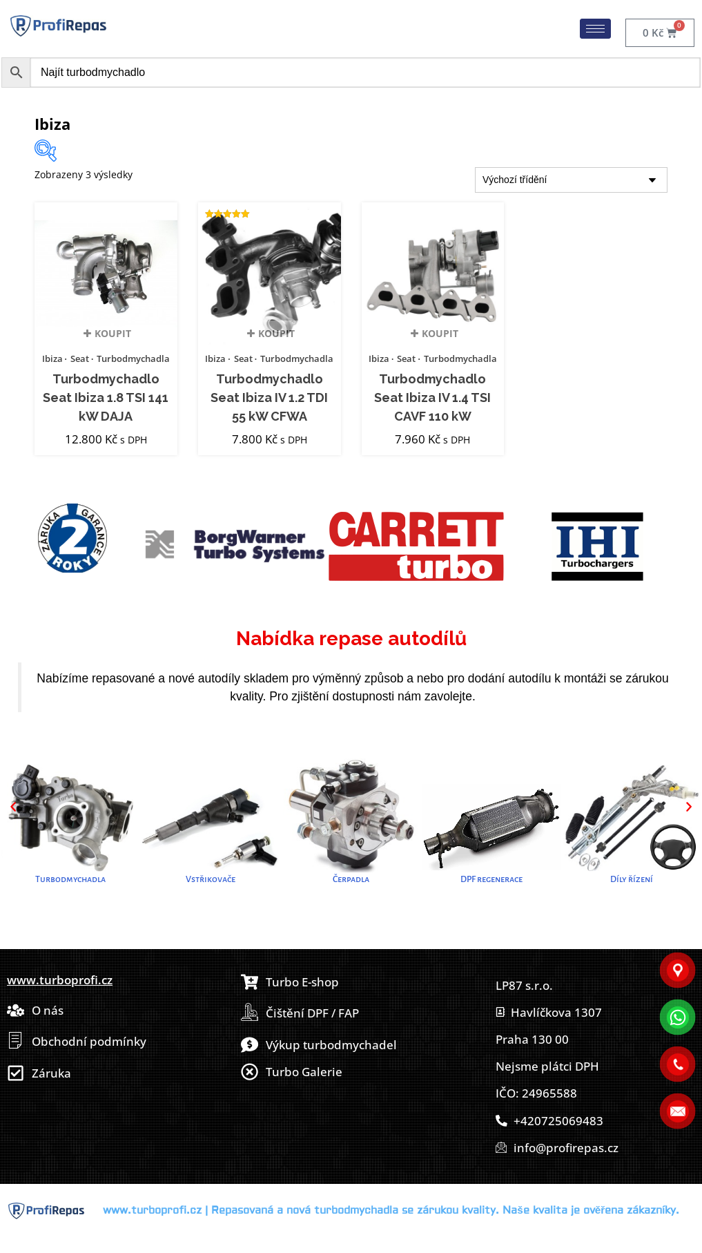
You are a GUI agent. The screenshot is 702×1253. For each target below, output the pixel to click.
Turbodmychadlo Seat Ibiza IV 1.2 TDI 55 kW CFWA (269, 398)
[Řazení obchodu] (571, 180)
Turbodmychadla (133, 358)
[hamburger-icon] (595, 29)
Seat (79, 358)
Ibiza (52, 358)
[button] (13, 807)
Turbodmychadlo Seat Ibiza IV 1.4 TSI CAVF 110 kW (432, 398)
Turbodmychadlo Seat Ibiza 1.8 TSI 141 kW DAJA (105, 398)
